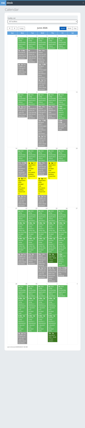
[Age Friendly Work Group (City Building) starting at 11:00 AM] (62, 272)
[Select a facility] (42, 21)
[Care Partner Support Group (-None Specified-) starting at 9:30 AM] (62, 112)
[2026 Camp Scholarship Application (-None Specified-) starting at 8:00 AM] (22, 43)
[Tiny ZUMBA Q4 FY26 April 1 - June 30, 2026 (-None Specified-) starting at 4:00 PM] (22, 69)
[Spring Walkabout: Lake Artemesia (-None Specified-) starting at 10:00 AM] (52, 112)
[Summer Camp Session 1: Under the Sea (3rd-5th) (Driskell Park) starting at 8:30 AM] (22, 229)
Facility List (11, 18)
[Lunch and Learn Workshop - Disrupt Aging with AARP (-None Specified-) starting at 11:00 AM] (22, 169)
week (69, 28)
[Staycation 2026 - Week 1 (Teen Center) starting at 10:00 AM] (52, 258)
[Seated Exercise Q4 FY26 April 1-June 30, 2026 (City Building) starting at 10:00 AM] (42, 56)
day (75, 28)
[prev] (9, 28)
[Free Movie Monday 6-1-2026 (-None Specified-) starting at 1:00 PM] (22, 54)
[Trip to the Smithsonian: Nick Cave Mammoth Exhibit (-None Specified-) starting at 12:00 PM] (52, 274)
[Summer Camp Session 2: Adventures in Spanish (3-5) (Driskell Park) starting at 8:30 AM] (22, 306)
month (63, 28)
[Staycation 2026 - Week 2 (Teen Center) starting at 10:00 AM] (52, 337)
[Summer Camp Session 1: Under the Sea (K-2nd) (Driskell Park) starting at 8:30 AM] (22, 245)
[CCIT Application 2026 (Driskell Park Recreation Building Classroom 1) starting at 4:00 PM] (32, 170)
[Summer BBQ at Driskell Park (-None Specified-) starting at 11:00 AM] (32, 259)
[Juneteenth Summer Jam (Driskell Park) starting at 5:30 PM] (62, 125)
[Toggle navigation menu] (83, 3)
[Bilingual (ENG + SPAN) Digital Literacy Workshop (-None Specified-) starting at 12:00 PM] (42, 71)
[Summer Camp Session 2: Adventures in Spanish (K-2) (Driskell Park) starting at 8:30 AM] (22, 323)
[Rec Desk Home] (12, 3)
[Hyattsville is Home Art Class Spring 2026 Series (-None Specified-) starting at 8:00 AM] (32, 56)
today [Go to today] (21, 28)
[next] (14, 28)
